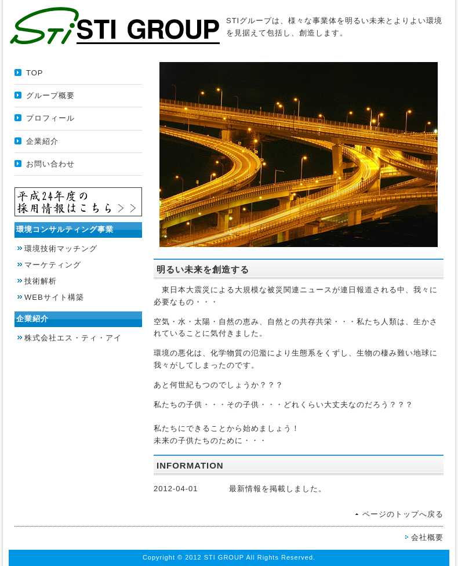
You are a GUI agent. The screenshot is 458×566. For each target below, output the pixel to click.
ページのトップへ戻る (403, 514)
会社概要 (427, 537)
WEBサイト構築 (54, 297)
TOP (34, 72)
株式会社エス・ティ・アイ (73, 337)
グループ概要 (50, 95)
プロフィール (50, 118)
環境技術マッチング (60, 248)
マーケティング (52, 264)
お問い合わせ (50, 163)
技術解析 (40, 281)
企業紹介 (42, 141)
